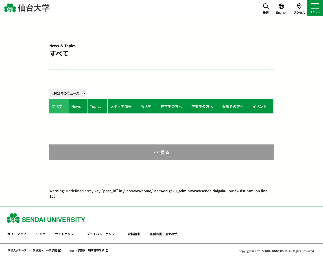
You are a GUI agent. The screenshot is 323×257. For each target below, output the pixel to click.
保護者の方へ (233, 106)
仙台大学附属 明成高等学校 (86, 250)
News (76, 106)
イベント (260, 106)
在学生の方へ (171, 106)
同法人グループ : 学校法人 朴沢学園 (32, 250)
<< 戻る (161, 152)
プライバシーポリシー (102, 234)
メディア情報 (121, 106)
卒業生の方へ (202, 106)
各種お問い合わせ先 (164, 234)
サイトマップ (16, 234)
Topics (95, 106)
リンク (40, 234)
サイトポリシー (66, 234)
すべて (57, 106)
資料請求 (134, 234)
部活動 (146, 106)
